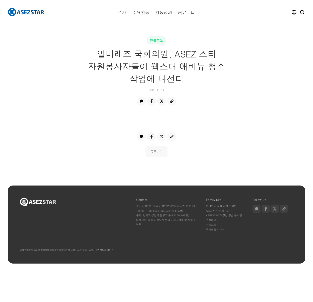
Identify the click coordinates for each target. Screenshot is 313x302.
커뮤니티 (186, 12)
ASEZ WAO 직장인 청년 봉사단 (224, 221)
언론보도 (156, 40)
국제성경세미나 (215, 235)
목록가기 (156, 151)
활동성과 (163, 12)
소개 (122, 12)
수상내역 (211, 226)
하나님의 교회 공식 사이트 (221, 212)
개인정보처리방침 (104, 255)
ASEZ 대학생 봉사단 (217, 216)
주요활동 (140, 12)
